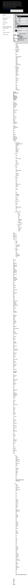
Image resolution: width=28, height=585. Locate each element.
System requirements (7, 26)
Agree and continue (16, 10)
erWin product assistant (5, 19)
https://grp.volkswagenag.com (21, 574)
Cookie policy (5, 28)
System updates (6, 13)
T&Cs (4, 30)
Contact (4, 15)
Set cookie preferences (7, 8)
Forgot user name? (23, 38)
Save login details (22, 33)
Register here (21, 39)
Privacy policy (5, 34)
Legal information (6, 32)
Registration (5, 22)
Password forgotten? (21, 37)
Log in (4, 24)
